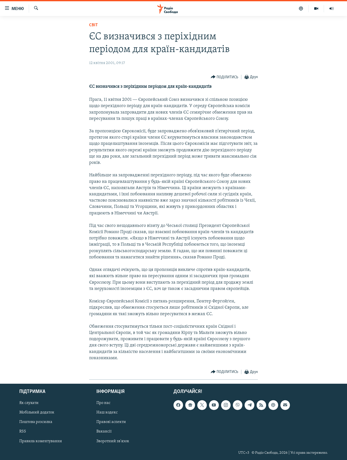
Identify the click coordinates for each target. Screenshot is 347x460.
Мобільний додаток (36, 413)
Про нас (103, 403)
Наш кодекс (107, 413)
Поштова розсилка (35, 422)
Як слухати (29, 403)
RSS (22, 432)
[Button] (224, 77)
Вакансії (104, 432)
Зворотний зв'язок (112, 441)
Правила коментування (40, 441)
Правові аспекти (111, 422)
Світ (93, 25)
